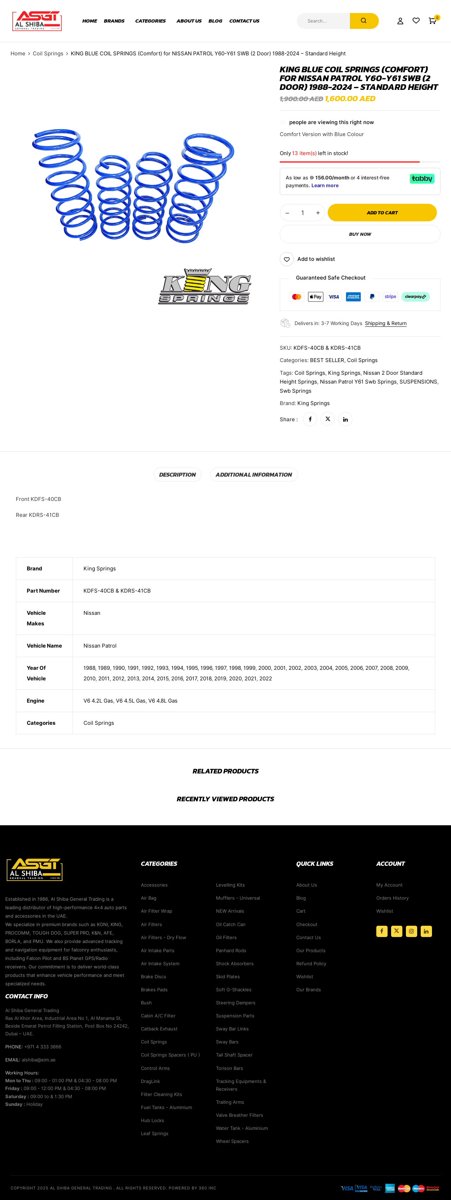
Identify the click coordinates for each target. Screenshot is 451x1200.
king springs (344, 373)
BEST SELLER (327, 360)
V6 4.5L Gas (131, 700)
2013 (133, 678)
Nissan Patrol (100, 645)
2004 (326, 668)
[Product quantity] (302, 212)
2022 (265, 678)
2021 (251, 678)
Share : (289, 419)
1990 (119, 668)
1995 (192, 668)
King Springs (313, 403)
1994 (177, 668)
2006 (356, 668)
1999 (249, 668)
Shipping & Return (386, 323)
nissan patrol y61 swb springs (358, 382)
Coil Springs (48, 53)
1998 (235, 668)
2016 (177, 678)
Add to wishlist (316, 259)
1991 (133, 668)
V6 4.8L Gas (163, 700)
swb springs (295, 391)
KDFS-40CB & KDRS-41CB (117, 590)
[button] (432, 21)
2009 (401, 668)
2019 (220, 678)
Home (18, 53)
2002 (295, 668)
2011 (104, 678)
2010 (89, 678)
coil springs (310, 373)
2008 (386, 668)
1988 (89, 668)
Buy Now (360, 234)
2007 (371, 668)
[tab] (181, 474)
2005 (341, 668)
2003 (310, 668)
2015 (162, 678)
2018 (205, 678)
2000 (264, 668)
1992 (148, 668)
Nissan (92, 613)
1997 (220, 668)
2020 (235, 678)
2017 (191, 678)
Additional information (253, 474)
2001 (280, 668)
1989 (104, 668)
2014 (148, 678)
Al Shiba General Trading (81, 1187)
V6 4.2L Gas (98, 700)
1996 (206, 668)
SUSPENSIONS (418, 382)
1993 (162, 668)
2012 (118, 678)
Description (180, 474)
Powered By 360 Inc (192, 1187)
